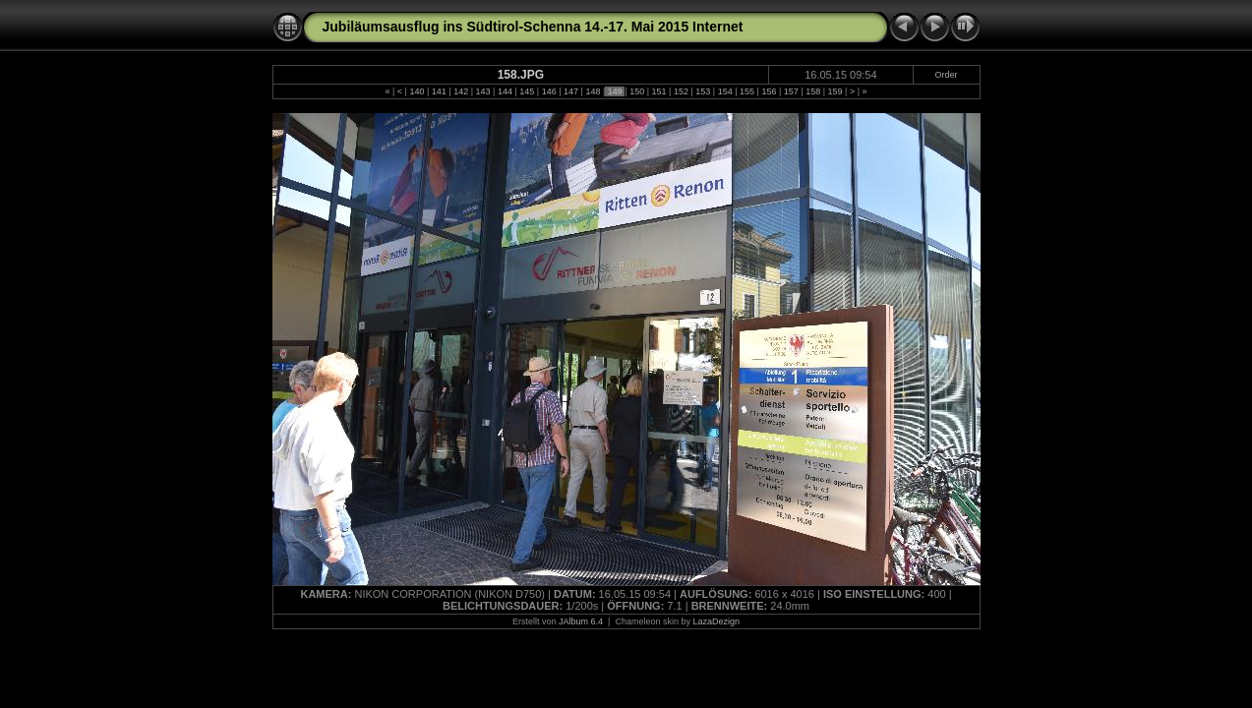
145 (527, 91)
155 (747, 91)
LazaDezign (716, 621)
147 (571, 91)
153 (703, 91)
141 (438, 91)
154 (725, 91)
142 (461, 91)
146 (549, 91)
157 (791, 91)
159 (835, 91)
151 (659, 91)
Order (946, 75)
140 (417, 91)
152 (680, 91)
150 (637, 91)
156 (769, 91)
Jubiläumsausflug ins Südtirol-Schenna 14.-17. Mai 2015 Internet (533, 26)
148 (593, 91)
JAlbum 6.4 (581, 621)
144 (504, 91)
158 (813, 91)
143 (483, 91)
